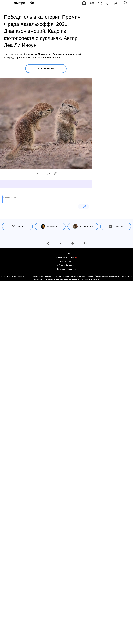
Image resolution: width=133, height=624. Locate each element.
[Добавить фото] (99, 3)
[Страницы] (84, 3)
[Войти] (115, 3)
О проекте (66, 253)
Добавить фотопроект (66, 265)
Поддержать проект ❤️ (66, 257)
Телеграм (115, 226)
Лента (17, 226)
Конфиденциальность (66, 269)
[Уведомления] (107, 3)
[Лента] (92, 3)
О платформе (66, 261)
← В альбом (46, 68)
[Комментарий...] (45, 199)
